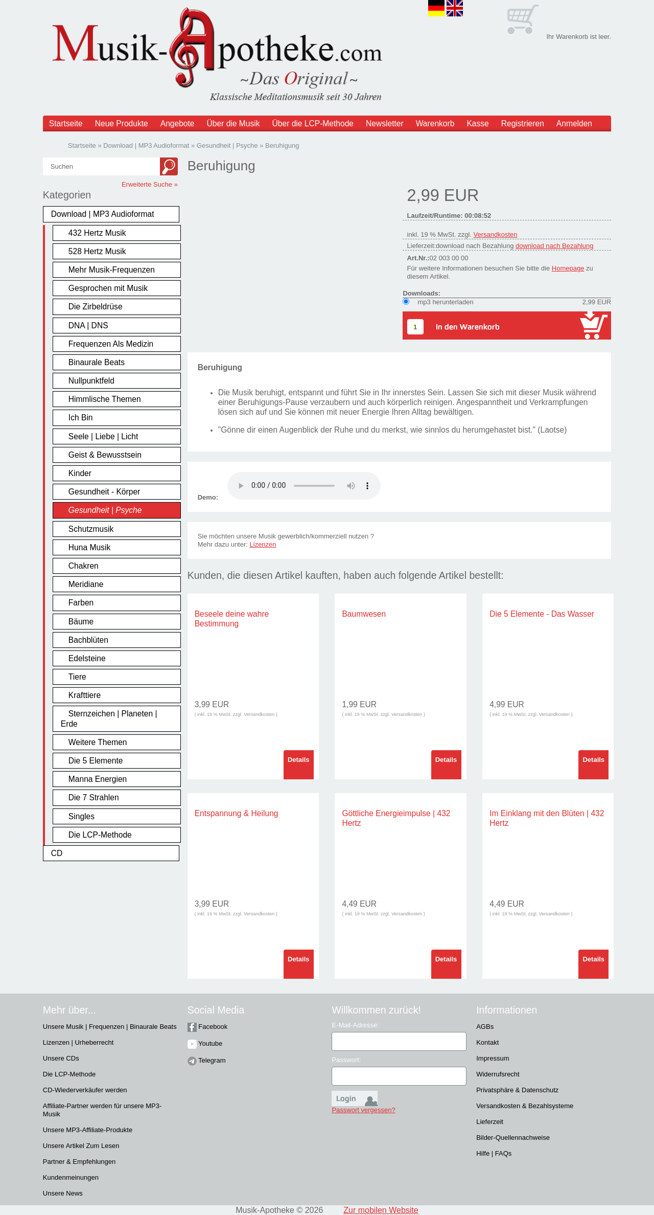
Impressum (492, 1058)
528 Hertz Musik (97, 251)
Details (299, 759)
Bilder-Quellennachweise (513, 1137)
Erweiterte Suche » (150, 184)
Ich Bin (80, 417)
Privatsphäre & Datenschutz (517, 1090)
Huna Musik (89, 547)
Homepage (568, 268)
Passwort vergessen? (363, 1110)
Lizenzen (263, 544)
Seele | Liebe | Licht (103, 436)
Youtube (205, 1043)
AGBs (485, 1026)
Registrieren (522, 123)
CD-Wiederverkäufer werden (85, 1090)
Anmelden (574, 123)
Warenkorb (435, 123)
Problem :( (304, 486)
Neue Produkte (121, 123)
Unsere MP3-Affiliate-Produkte (87, 1130)
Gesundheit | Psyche (105, 510)
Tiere (77, 676)
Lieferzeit (489, 1122)
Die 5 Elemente (95, 760)
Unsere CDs (61, 1058)
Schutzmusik (90, 529)
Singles (81, 816)
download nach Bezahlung (555, 246)
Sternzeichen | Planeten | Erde (109, 718)
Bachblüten (88, 640)
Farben (81, 602)
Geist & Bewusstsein (105, 455)
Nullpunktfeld (91, 380)
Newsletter (385, 123)
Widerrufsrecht (498, 1074)
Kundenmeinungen (71, 1177)
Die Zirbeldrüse (95, 306)
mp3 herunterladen (445, 302)
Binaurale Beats (96, 362)
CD (57, 853)
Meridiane (85, 584)
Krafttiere (84, 695)
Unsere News (63, 1193)
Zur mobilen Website (380, 1210)
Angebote (177, 123)
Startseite (66, 123)
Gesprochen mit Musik (108, 288)
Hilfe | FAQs (493, 1153)
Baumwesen (364, 614)
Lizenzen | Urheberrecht (78, 1042)
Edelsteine (87, 658)
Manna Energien (97, 779)
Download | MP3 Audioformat (102, 214)
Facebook (208, 1026)
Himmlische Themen (104, 399)
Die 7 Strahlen (93, 797)
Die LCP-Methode (100, 834)
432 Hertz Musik (97, 233)
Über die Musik (233, 123)
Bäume (81, 621)
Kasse (477, 123)
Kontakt (487, 1042)
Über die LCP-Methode (313, 123)
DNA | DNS (88, 325)
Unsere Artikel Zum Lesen (81, 1146)
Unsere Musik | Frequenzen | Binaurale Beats (110, 1026)
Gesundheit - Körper (104, 491)
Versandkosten (496, 234)
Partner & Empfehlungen (79, 1161)
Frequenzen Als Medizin (110, 344)
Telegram (207, 1060)
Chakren (83, 565)
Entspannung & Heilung (236, 813)
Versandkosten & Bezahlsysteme (524, 1106)
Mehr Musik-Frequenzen (111, 269)
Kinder (79, 473)
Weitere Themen (97, 742)
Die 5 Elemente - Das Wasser (541, 614)
